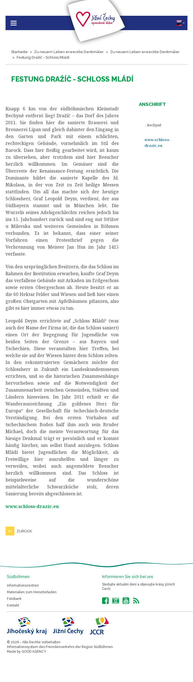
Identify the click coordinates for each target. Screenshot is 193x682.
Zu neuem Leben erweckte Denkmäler (69, 52)
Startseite (19, 52)
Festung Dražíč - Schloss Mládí (43, 57)
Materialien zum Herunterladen (32, 592)
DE (180, 23)
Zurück (24, 531)
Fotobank (14, 599)
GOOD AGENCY (34, 652)
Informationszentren (23, 585)
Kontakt (13, 605)
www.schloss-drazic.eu (157, 142)
